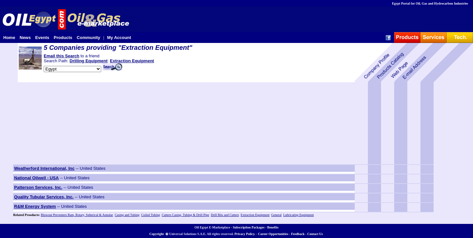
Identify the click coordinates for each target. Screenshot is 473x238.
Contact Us (315, 234)
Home (9, 37)
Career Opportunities (273, 234)
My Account (119, 37)
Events (42, 37)
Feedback (297, 234)
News (25, 37)
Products (63, 37)
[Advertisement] (54, 123)
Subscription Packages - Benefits (256, 227)
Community (89, 37)
